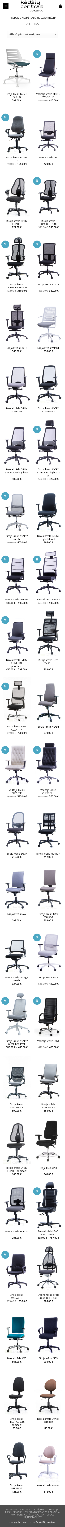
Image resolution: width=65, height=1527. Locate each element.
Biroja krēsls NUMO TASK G (16, 95)
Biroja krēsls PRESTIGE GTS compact (17, 1422)
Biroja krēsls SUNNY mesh (17, 537)
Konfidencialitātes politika (28, 1514)
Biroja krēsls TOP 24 (16, 1231)
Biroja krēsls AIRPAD (16, 599)
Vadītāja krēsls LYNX (48, 1041)
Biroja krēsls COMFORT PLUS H (17, 286)
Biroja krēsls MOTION (48, 853)
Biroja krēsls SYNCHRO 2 (48, 1106)
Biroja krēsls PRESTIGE (17, 1487)
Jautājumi (39, 1509)
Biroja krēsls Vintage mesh (16, 979)
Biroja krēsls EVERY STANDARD (48, 410)
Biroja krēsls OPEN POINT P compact (16, 1169)
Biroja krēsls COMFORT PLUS (48, 222)
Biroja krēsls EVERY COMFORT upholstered (16, 663)
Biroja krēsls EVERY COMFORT (16, 410)
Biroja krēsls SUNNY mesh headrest (17, 1042)
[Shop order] (32, 34)
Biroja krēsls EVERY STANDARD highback (16, 471)
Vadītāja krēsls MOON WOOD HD (48, 95)
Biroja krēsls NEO (48, 1358)
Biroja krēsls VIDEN (48, 726)
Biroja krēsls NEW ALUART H (17, 728)
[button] (5, 6)
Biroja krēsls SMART (48, 1485)
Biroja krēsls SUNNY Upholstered (48, 537)
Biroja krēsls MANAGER (17, 1296)
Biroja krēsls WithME (48, 348)
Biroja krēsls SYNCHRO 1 (17, 1106)
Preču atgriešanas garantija (42, 1512)
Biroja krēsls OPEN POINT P (16, 222)
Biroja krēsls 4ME (16, 1358)
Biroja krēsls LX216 (16, 348)
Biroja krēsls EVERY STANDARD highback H (48, 472)
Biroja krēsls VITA (48, 977)
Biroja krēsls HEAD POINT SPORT (48, 1233)
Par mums (12, 1509)
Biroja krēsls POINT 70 (16, 159)
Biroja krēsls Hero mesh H (48, 661)
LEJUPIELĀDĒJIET (33, 1517)
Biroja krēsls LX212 (48, 284)
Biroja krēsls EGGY (17, 853)
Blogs (50, 1514)
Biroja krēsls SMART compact (48, 1420)
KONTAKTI (25, 1509)
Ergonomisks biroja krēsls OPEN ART (48, 1296)
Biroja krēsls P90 (48, 1168)
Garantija (53, 1509)
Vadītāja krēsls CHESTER (17, 791)
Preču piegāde (13, 1512)
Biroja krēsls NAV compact (48, 915)
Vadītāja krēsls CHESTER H (48, 791)
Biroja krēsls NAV (16, 914)
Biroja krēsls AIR (48, 157)
